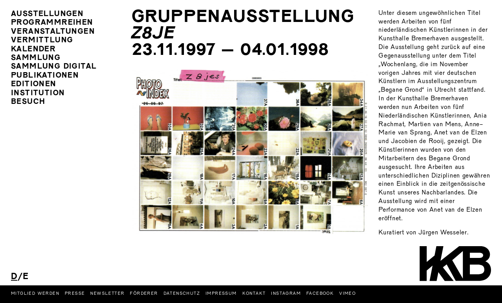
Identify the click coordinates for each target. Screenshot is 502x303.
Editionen (33, 84)
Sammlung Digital (53, 67)
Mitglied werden (35, 294)
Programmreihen (52, 23)
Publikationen (45, 76)
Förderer (144, 294)
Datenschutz (182, 294)
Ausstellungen (47, 14)
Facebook (320, 294)
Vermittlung (42, 40)
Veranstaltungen (53, 32)
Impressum (221, 294)
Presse (75, 294)
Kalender (33, 49)
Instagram (286, 294)
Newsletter (107, 294)
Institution (38, 93)
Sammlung (35, 58)
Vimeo (347, 294)
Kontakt (254, 294)
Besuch (28, 102)
